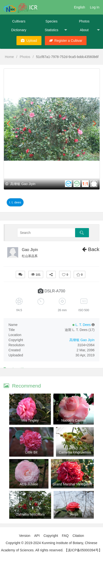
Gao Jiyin (30, 250)
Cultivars (18, 21)
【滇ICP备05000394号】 (83, 550)
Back (90, 249)
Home (9, 57)
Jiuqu (74, 514)
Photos (84, 21)
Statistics (56, 30)
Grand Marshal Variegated (72, 484)
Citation (78, 536)
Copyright (50, 536)
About (90, 30)
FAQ (65, 536)
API (37, 536)
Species (52, 21)
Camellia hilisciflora (30, 514)
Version (24, 536)
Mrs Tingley (30, 420)
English (79, 7)
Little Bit (31, 452)
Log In (94, 7)
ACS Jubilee (28, 484)
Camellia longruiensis (75, 452)
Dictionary (18, 30)
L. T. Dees (15, 202)
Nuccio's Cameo (73, 420)
